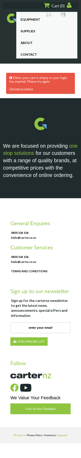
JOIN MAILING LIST (29, 341)
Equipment (30, 19)
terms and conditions (29, 271)
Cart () (54, 5)
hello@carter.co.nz (23, 237)
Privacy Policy (35, 435)
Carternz (20, 435)
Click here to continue (21, 88)
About (27, 43)
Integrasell (61, 435)
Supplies (28, 31)
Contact (29, 54)
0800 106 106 (19, 232)
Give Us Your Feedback (40, 409)
